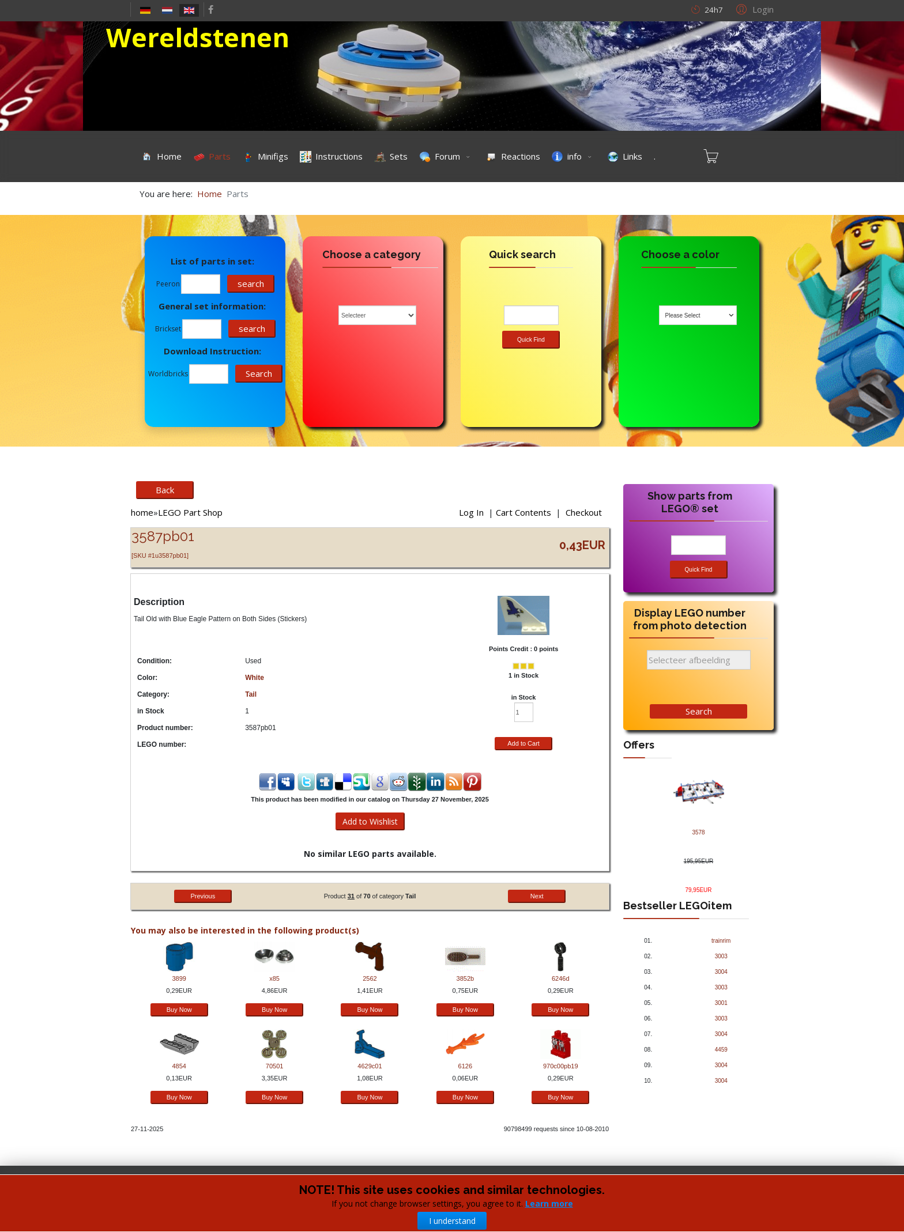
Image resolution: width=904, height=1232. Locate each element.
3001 (721, 1003)
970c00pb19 (560, 1066)
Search (698, 711)
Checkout (584, 512)
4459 (721, 1049)
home (142, 512)
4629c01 (369, 1066)
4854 (179, 1066)
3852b (465, 978)
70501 (275, 1066)
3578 (698, 832)
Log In (471, 512)
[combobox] (698, 315)
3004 (721, 972)
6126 (465, 1066)
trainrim (720, 941)
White (254, 678)
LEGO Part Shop (190, 512)
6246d (561, 978)
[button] (753, 8)
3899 (179, 978)
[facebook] (210, 9)
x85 (274, 978)
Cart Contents (523, 512)
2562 (369, 978)
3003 (721, 956)
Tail (251, 694)
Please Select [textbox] (682, 315)
